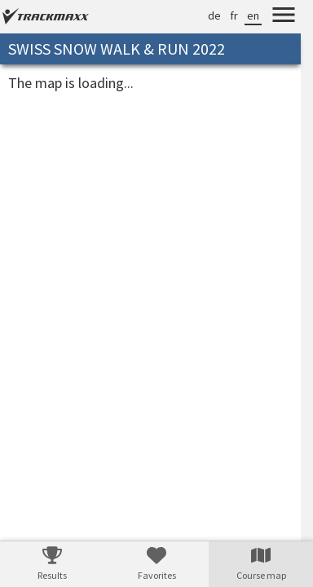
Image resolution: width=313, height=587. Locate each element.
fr (234, 15)
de (214, 15)
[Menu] (283, 17)
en (253, 15)
